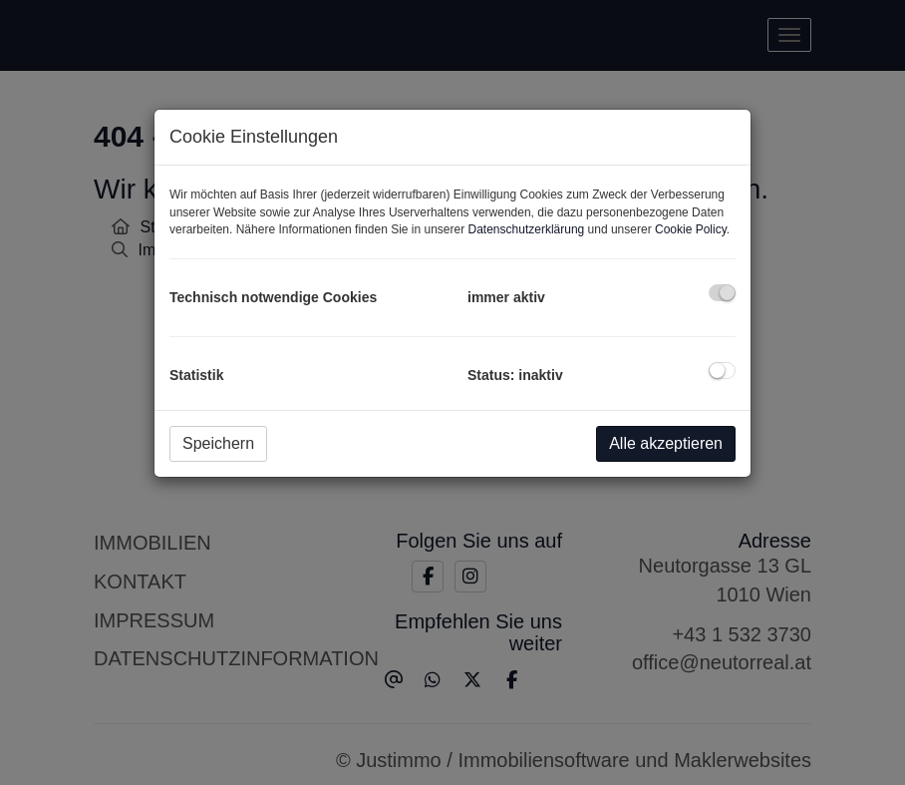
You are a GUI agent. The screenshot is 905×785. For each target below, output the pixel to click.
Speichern (218, 443)
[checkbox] (722, 292)
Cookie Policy (691, 229)
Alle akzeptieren (666, 443)
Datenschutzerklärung (526, 229)
